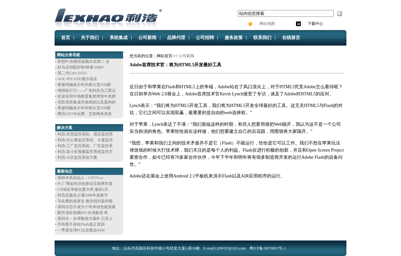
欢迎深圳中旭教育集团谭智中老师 (87, 96)
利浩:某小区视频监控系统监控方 (85, 151)
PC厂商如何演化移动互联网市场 (85, 183)
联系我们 (262, 37)
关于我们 (90, 37)
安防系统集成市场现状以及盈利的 (87, 102)
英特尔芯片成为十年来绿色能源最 (87, 207)
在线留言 (291, 37)
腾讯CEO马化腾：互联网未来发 (85, 114)
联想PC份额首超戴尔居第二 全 (84, 61)
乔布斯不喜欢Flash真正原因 (81, 224)
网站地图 (267, 23)
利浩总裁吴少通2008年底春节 (83, 195)
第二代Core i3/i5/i (72, 73)
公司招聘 (205, 37)
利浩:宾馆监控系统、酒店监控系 (85, 134)
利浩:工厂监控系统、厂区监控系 (85, 146)
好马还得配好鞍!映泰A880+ (81, 67)
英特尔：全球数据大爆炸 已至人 (85, 218)
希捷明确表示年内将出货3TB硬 (84, 84)
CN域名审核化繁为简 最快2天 (83, 189)
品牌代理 (176, 37)
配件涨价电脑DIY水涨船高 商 (83, 212)
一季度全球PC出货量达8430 (81, 230)
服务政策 (234, 37)
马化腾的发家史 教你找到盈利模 (85, 201)
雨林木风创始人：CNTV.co (80, 178)
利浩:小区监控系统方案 (77, 157)
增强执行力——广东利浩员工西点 (87, 90)
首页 (65, 37)
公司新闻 (147, 37)
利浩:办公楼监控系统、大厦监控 (85, 140)
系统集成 (119, 37)
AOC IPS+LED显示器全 (78, 79)
